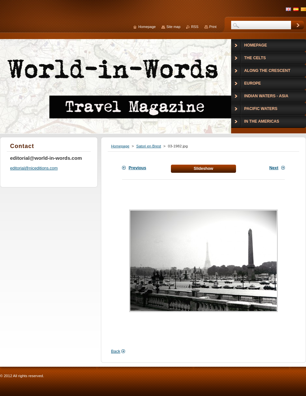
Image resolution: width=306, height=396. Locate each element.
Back (115, 351)
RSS (194, 27)
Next (273, 167)
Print (212, 27)
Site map (173, 27)
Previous (137, 167)
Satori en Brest (148, 146)
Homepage (120, 146)
